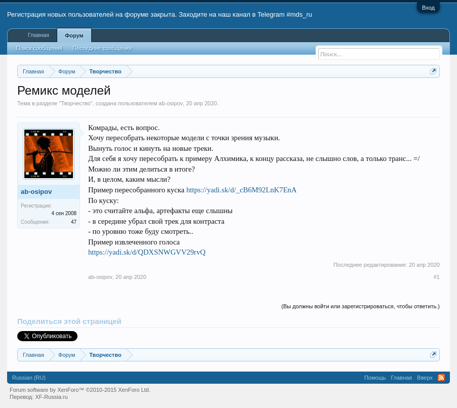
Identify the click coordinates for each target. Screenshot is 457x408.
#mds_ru (299, 14)
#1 (437, 277)
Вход (428, 8)
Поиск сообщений (39, 48)
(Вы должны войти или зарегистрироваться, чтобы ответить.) (360, 306)
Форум (74, 35)
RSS (441, 377)
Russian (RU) (29, 378)
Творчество (75, 103)
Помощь (375, 378)
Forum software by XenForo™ (80, 390)
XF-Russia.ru (51, 397)
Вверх (425, 378)
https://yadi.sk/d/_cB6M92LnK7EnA (241, 190)
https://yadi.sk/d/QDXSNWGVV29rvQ (147, 252)
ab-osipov (171, 103)
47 (74, 222)
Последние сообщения (102, 48)
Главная (38, 35)
